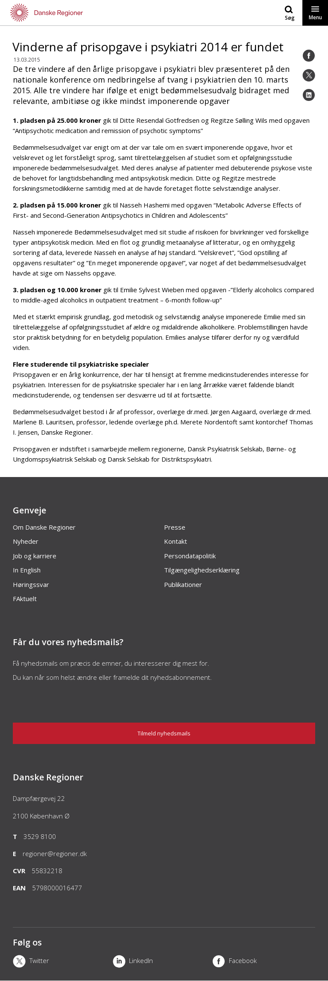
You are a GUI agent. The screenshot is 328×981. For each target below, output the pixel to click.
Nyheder (25, 541)
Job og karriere (34, 555)
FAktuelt (25, 598)
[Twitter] (308, 75)
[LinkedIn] (308, 95)
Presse (174, 527)
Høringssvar (31, 584)
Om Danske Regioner (44, 527)
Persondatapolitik (190, 555)
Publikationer (183, 584)
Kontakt (175, 541)
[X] (63, 962)
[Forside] (82, 12)
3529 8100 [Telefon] (39, 836)
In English (27, 570)
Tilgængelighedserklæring (202, 570)
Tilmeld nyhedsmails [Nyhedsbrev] (164, 733)
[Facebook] (308, 55)
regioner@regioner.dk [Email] (55, 853)
